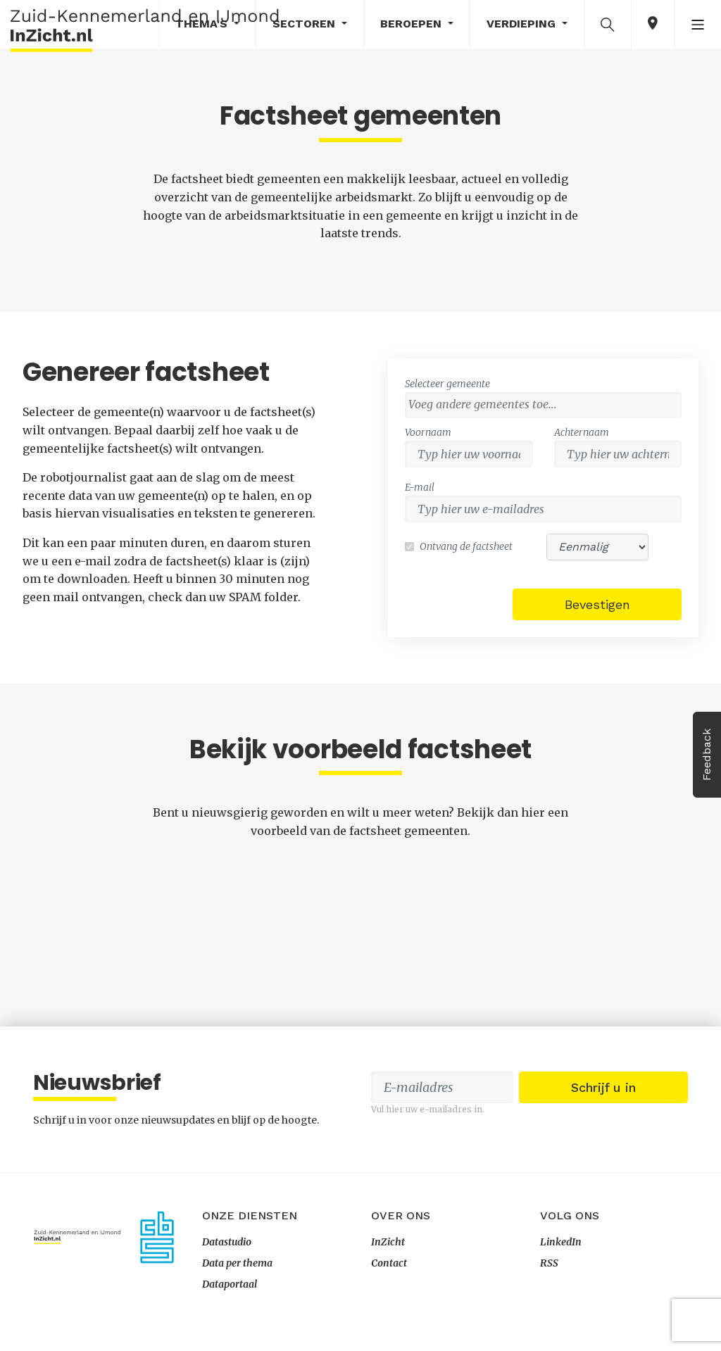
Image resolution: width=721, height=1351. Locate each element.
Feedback (706, 755)
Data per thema (237, 1263)
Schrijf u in (603, 1087)
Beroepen (412, 23)
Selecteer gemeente (447, 383)
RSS (549, 1263)
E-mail (419, 487)
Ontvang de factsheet (466, 546)
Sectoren (305, 23)
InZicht (388, 1242)
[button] (607, 23)
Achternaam (581, 432)
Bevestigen (597, 604)
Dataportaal (229, 1284)
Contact (389, 1263)
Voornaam (428, 432)
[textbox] (546, 404)
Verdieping (523, 23)
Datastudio (226, 1242)
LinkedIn (561, 1242)
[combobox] (543, 405)
